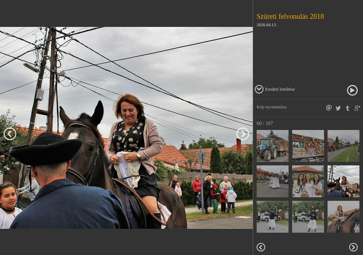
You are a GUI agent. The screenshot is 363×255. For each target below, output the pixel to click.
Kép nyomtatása (271, 106)
